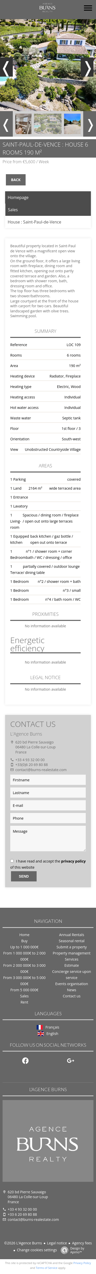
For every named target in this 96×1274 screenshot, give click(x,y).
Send (24, 876)
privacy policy (73, 861)
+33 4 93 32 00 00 (30, 759)
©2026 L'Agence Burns (23, 1243)
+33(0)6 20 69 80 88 (31, 764)
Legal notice (57, 1243)
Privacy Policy (82, 1263)
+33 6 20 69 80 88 (22, 1214)
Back (15, 179)
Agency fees (82, 1243)
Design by (71, 1250)
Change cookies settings (37, 1249)
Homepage (18, 197)
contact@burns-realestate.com (41, 769)
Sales (13, 210)
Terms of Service (47, 1268)
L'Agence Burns (26, 734)
